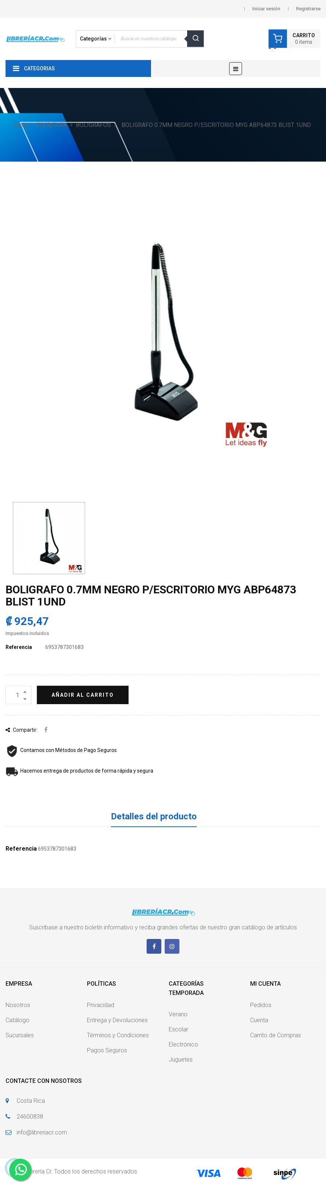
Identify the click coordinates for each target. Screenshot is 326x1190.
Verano (178, 1014)
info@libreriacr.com (42, 1132)
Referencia (19, 647)
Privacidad (100, 1005)
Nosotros (18, 1005)
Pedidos (260, 1005)
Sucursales (20, 1035)
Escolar (178, 1029)
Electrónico (183, 1044)
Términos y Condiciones (118, 1035)
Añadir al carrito (83, 695)
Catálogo (17, 1020)
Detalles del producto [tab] (154, 816)
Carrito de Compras (275, 1035)
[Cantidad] (18, 695)
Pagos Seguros (107, 1050)
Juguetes (181, 1059)
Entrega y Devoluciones (117, 1020)
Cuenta (259, 1020)
